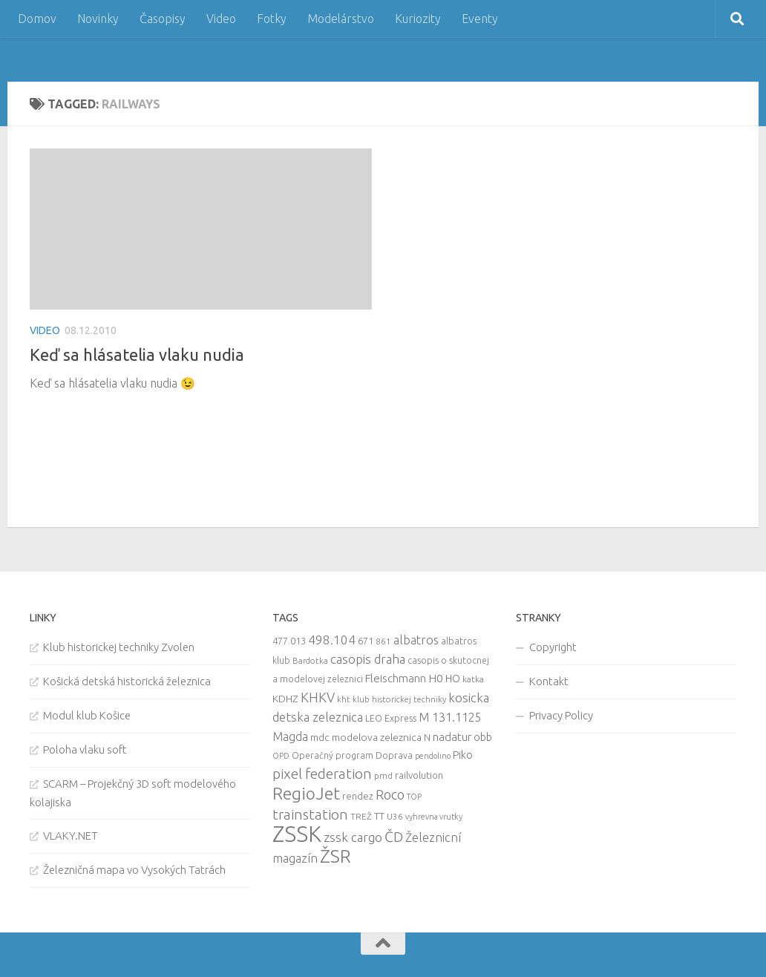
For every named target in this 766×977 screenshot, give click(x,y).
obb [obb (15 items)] (483, 737)
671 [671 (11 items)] (365, 640)
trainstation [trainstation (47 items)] (310, 814)
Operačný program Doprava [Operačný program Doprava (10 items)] (352, 755)
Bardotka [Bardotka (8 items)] (310, 660)
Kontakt (549, 681)
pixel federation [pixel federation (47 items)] (322, 773)
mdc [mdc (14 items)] (320, 737)
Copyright (553, 647)
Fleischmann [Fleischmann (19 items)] (395, 678)
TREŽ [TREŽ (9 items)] (361, 816)
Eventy (480, 18)
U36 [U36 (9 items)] (395, 816)
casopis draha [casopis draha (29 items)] (367, 659)
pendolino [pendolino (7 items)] (433, 755)
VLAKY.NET (70, 835)
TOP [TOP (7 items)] (414, 796)
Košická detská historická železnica (127, 681)
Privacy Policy (561, 715)
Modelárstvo (340, 18)
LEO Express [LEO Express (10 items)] (390, 718)
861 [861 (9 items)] (383, 641)
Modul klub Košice (87, 715)
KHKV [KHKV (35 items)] (318, 697)
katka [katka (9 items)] (473, 679)
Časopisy (163, 18)
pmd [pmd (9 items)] (383, 775)
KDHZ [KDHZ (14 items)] (285, 699)
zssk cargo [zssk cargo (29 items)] (353, 837)
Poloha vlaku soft (85, 749)
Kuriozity (418, 18)
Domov (37, 18)
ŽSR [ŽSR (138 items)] (335, 856)
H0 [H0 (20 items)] (435, 678)
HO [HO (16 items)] (452, 678)
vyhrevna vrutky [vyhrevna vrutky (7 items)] (433, 816)
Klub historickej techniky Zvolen (118, 647)
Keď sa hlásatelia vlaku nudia (137, 354)
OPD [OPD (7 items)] (280, 755)
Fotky (272, 18)
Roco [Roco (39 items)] (390, 795)
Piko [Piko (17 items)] (463, 754)
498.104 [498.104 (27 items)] (332, 640)
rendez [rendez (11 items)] (357, 796)
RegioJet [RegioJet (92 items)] (306, 793)
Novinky (98, 18)
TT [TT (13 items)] (379, 816)
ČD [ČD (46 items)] (393, 837)
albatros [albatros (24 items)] (416, 640)
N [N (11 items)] (427, 737)
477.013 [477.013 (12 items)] (289, 640)
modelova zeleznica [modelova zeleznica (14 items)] (377, 737)
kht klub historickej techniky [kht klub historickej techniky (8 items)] (391, 699)
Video (221, 18)
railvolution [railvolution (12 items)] (419, 775)
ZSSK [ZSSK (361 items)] (296, 834)
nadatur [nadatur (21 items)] (452, 736)
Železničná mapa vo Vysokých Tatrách (134, 869)
